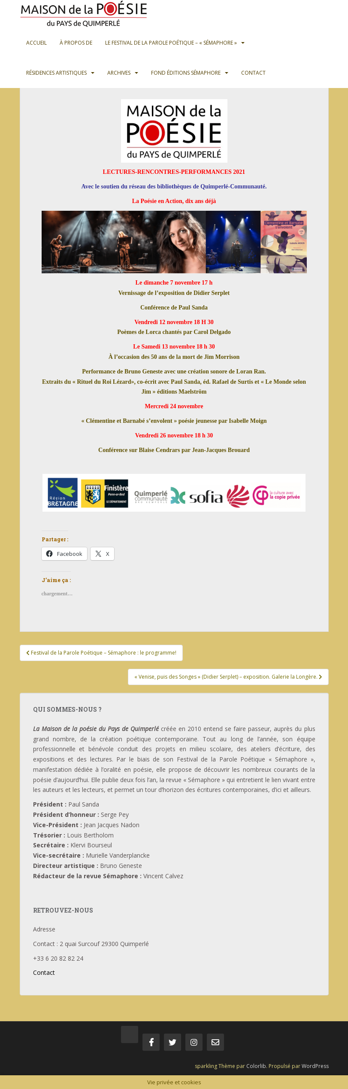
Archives (118, 72)
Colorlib (256, 1066)
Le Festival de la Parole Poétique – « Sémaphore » (171, 42)
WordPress (315, 1066)
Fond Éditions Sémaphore (186, 72)
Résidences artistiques (56, 72)
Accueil (36, 42)
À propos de (76, 42)
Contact (253, 72)
